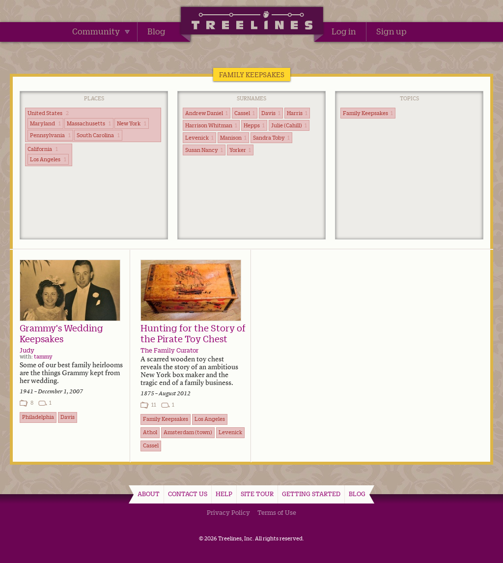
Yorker (240, 150)
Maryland (45, 123)
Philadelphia (38, 417)
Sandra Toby (271, 138)
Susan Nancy (204, 150)
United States (48, 113)
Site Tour (257, 493)
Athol (150, 432)
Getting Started (311, 493)
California (43, 149)
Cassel (244, 113)
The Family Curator (169, 350)
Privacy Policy (228, 512)
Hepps (254, 125)
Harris (297, 113)
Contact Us (187, 493)
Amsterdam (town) (188, 432)
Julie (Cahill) (289, 125)
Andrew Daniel (206, 113)
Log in (344, 31)
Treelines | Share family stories (251, 22)
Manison (233, 138)
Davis (270, 113)
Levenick (199, 138)
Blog (156, 31)
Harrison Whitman (211, 125)
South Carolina (98, 135)
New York (131, 123)
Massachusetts (89, 123)
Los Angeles (48, 159)
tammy (43, 356)
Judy (27, 350)
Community (101, 31)
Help (224, 493)
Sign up (391, 31)
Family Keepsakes (368, 113)
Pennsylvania (50, 135)
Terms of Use (276, 512)
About (149, 493)
